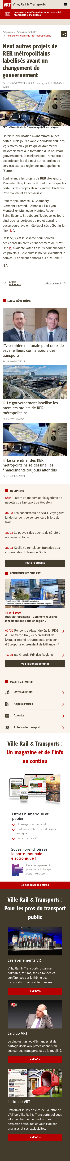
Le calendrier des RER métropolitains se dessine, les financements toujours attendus (30, 465)
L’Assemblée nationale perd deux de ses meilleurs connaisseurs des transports (33, 351)
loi (10, 248)
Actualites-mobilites (27, 32)
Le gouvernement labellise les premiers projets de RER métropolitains (30, 408)
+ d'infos (35, 991)
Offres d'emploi (23, 692)
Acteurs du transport (27, 727)
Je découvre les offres (35, 885)
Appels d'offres (23, 704)
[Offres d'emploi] (63, 692)
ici (11, 230)
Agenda (19, 715)
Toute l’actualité (35, 563)
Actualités (8, 32)
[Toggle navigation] (65, 4)
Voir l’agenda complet (35, 664)
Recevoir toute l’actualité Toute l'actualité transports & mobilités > (37, 14)
